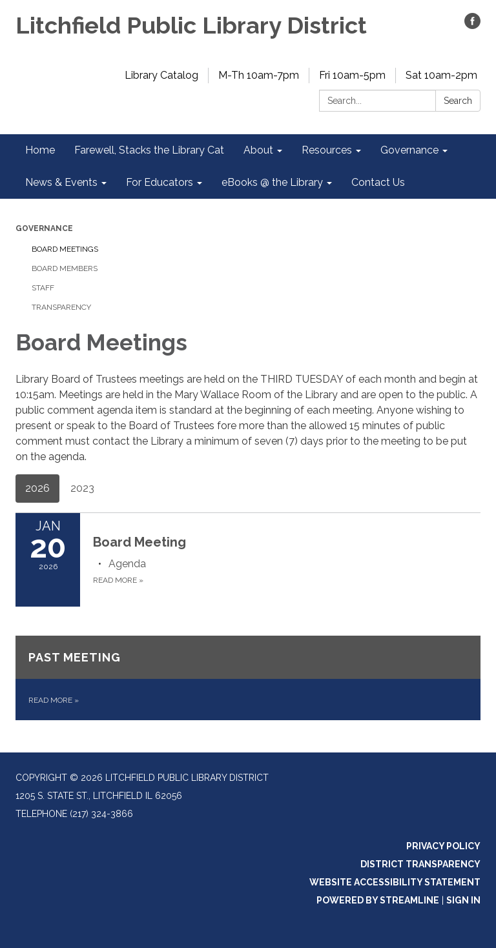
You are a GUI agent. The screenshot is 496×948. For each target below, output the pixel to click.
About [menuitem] (258, 150)
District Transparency (420, 864)
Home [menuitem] (40, 150)
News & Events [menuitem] (61, 182)
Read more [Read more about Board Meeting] (118, 580)
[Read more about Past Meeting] (248, 678)
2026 (37, 488)
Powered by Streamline (377, 900)
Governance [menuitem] (409, 150)
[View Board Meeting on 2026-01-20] (286, 542)
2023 (82, 488)
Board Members (65, 268)
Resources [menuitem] (327, 150)
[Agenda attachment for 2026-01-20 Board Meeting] (127, 564)
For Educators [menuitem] (159, 182)
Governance (44, 228)
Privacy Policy (443, 846)
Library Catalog (161, 75)
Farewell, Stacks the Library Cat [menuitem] (149, 150)
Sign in (463, 900)
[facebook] (472, 25)
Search (458, 101)
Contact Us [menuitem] (378, 182)
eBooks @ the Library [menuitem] (272, 182)
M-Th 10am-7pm (258, 75)
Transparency (61, 307)
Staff (43, 287)
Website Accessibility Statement (394, 882)
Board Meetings (65, 249)
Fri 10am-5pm (352, 75)
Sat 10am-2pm (441, 75)
